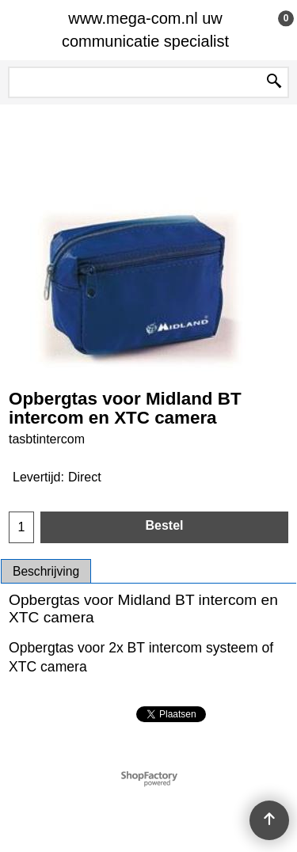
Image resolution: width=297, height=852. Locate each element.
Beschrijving (46, 571)
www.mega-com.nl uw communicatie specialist (145, 30)
